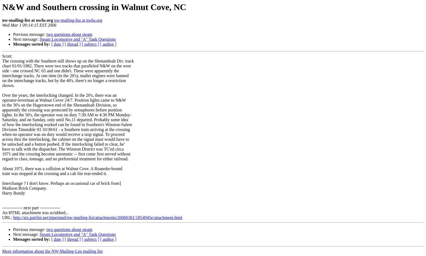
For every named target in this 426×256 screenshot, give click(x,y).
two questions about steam (69, 34)
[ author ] (108, 44)
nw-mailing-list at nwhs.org (78, 20)
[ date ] (57, 44)
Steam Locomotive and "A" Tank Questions (78, 39)
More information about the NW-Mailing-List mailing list (52, 251)
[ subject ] (90, 44)
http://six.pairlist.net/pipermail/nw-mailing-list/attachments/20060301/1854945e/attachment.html (97, 217)
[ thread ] (73, 44)
